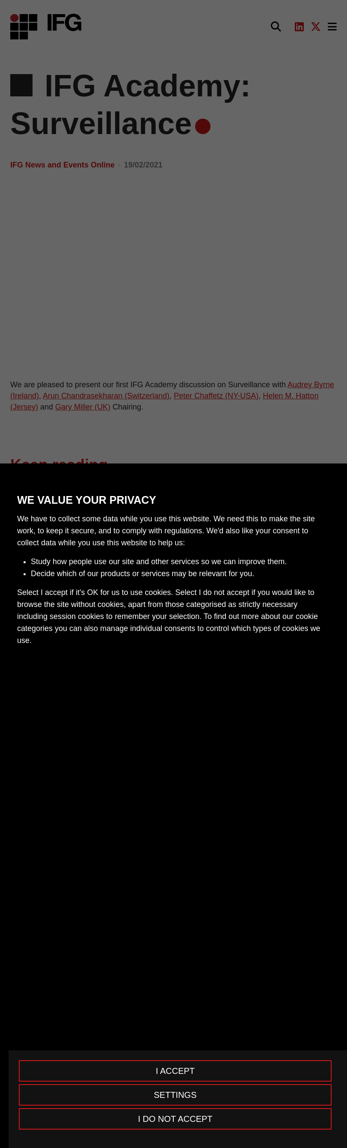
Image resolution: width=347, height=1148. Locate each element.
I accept (175, 1071)
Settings (175, 1095)
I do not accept (175, 1119)
